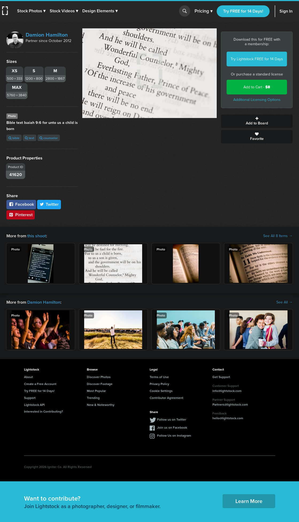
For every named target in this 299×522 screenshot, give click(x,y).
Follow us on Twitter (171, 419)
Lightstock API (34, 404)
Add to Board (256, 121)
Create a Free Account (40, 384)
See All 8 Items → (278, 236)
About (28, 377)
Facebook (21, 204)
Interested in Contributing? (43, 411)
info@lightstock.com (227, 390)
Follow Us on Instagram (174, 435)
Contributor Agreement (166, 397)
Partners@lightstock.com (230, 404)
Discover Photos (99, 377)
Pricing (203, 11)
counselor (49, 138)
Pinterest (21, 215)
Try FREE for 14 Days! (243, 11)
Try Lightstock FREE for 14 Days (257, 59)
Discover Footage (99, 384)
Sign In (286, 11)
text (29, 138)
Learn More (248, 501)
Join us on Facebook (172, 427)
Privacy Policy (159, 384)
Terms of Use (159, 377)
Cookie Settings (161, 390)
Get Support (221, 377)
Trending (93, 397)
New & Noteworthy (100, 404)
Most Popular (96, 390)
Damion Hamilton (47, 35)
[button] (31, 11)
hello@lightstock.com (227, 418)
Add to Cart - (256, 87)
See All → (284, 302)
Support (30, 397)
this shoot (36, 236)
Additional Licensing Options (257, 99)
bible (14, 138)
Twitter (49, 204)
